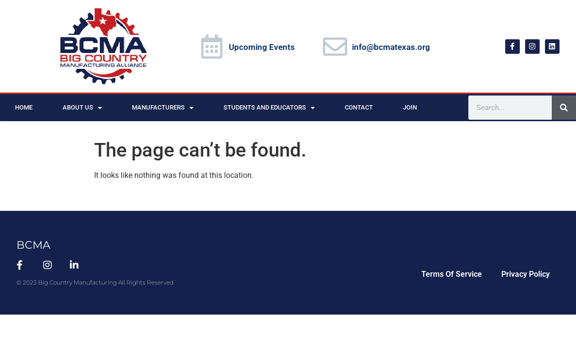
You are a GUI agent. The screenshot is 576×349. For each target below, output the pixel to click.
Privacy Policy (525, 274)
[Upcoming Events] (212, 46)
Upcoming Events (262, 47)
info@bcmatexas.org (391, 47)
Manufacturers (162, 108)
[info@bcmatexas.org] (335, 46)
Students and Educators (269, 108)
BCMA (33, 245)
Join (410, 107)
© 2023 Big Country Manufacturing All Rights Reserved (95, 282)
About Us (82, 108)
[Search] (564, 107)
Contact (359, 107)
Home (23, 107)
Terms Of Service (451, 274)
